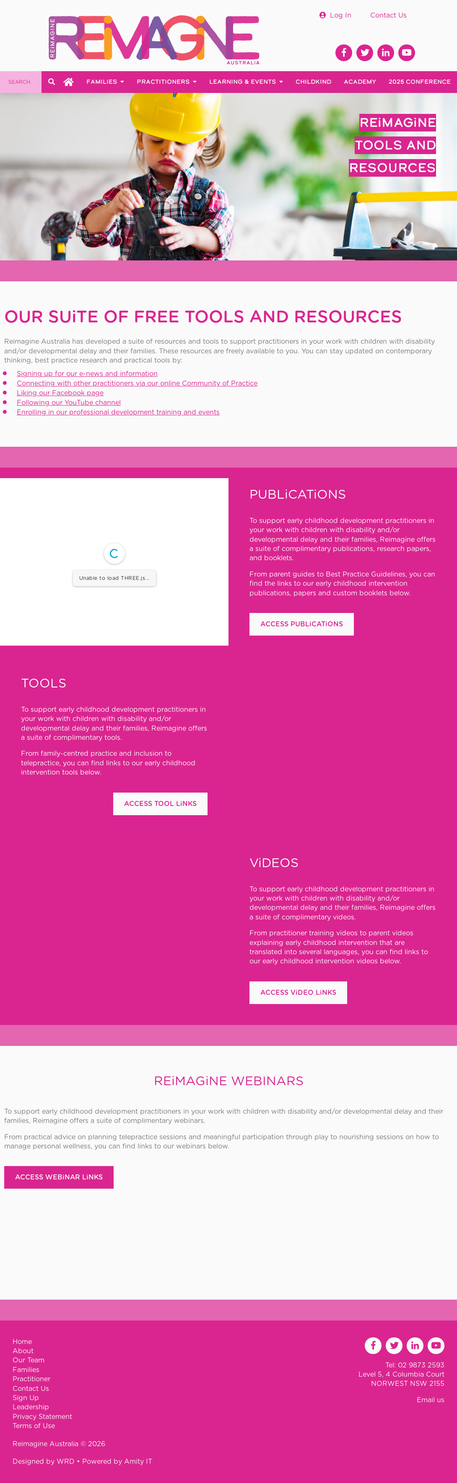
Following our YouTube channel (69, 402)
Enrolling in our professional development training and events (118, 412)
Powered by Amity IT (117, 1461)
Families (26, 1370)
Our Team (28, 1360)
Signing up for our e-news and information (87, 374)
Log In (340, 15)
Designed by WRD (45, 1461)
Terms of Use (34, 1426)
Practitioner (31, 1379)
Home (22, 1342)
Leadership (31, 1407)
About (23, 1351)
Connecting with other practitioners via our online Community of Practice (137, 383)
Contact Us (388, 15)
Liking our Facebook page (60, 393)
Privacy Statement (42, 1416)
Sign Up (26, 1398)
